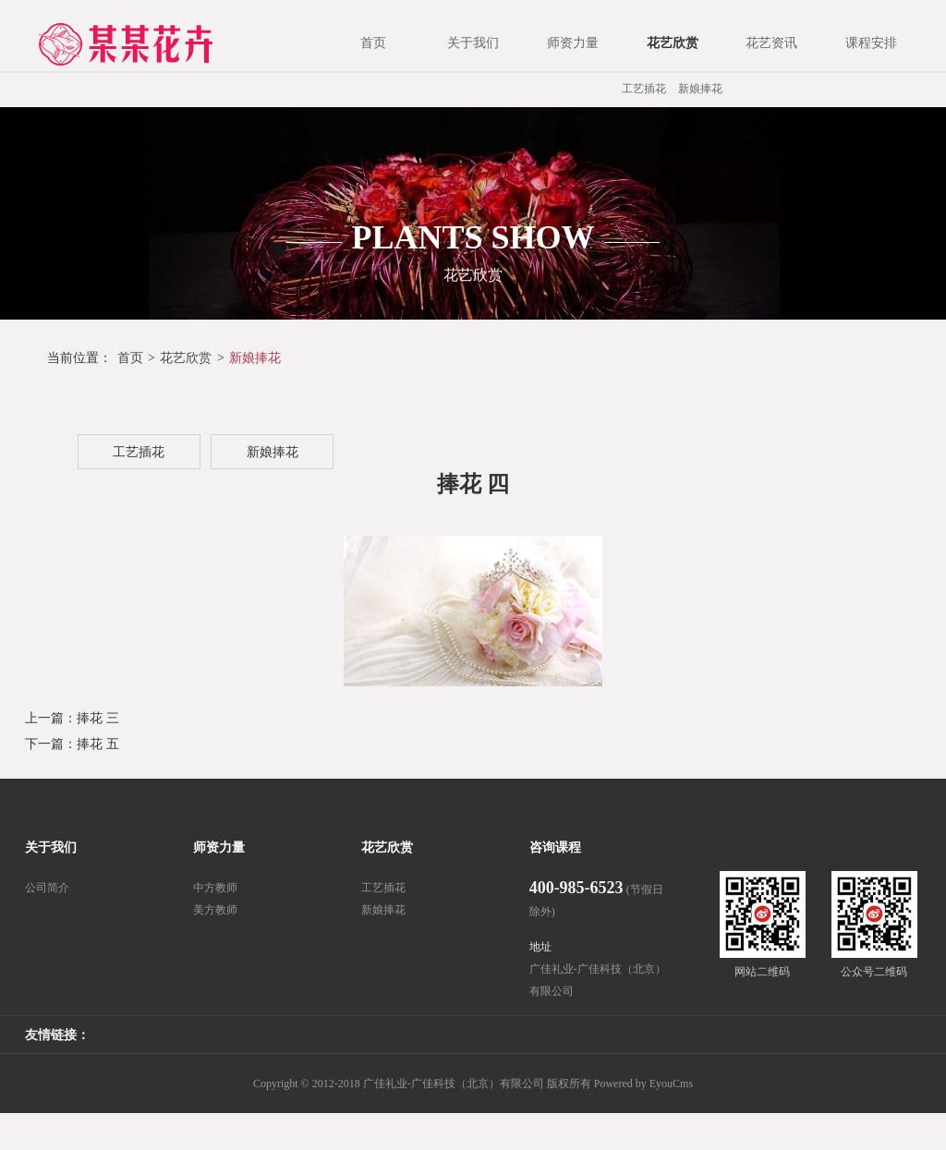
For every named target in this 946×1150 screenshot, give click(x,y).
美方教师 (215, 909)
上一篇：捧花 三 (72, 718)
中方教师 (215, 887)
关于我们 (51, 847)
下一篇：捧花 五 (72, 744)
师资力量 (219, 847)
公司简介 (47, 887)
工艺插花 (644, 88)
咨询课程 (555, 847)
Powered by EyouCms (642, 1083)
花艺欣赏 (186, 358)
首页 (130, 358)
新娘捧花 (700, 88)
